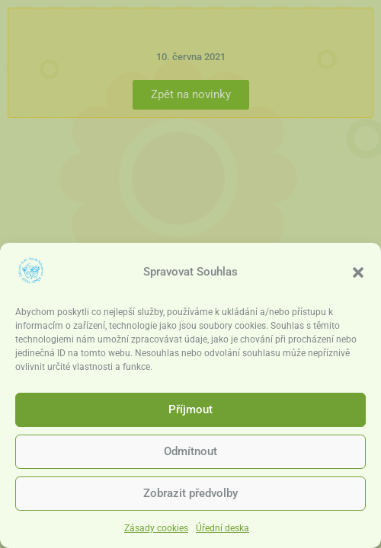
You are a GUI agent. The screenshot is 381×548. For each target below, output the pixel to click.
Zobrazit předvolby (190, 495)
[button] (358, 274)
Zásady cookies (156, 529)
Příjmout (190, 412)
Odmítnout (190, 453)
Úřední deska (222, 529)
